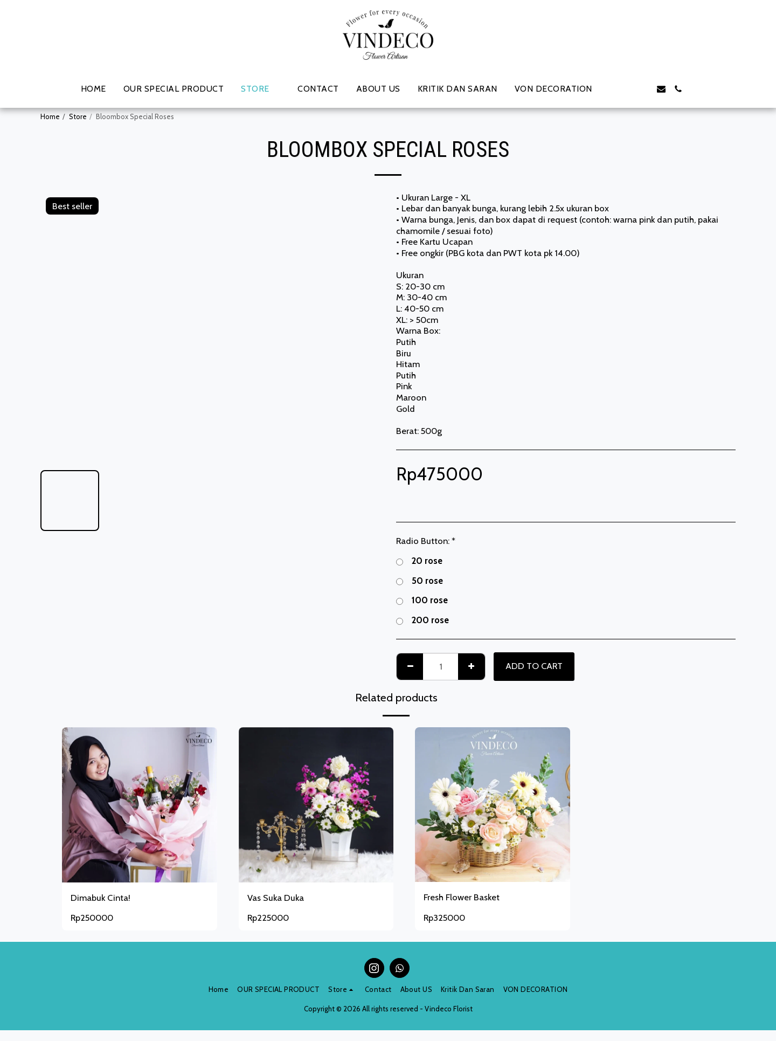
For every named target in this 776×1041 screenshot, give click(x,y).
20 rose (419, 561)
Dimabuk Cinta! (100, 897)
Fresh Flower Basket (462, 897)
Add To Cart (534, 665)
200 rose (422, 620)
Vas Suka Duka (275, 897)
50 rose (419, 581)
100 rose (422, 600)
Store (78, 116)
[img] (492, 805)
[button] (609, 89)
